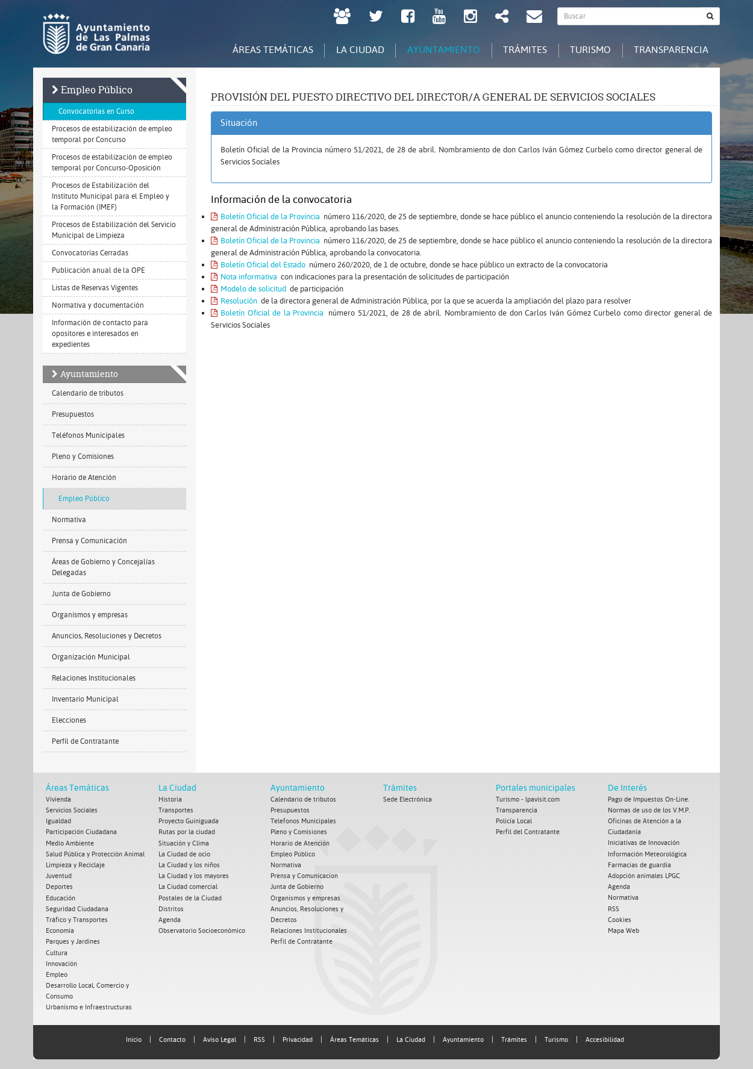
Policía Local (514, 821)
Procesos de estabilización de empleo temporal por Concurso (112, 134)
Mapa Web (623, 929)
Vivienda (58, 799)
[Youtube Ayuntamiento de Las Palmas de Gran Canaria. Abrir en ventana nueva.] (439, 18)
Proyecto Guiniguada (188, 821)
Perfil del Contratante (528, 832)
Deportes (59, 886)
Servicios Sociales (72, 810)
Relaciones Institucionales (94, 678)
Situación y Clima (183, 843)
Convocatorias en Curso (96, 111)
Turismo (556, 1037)
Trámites (400, 788)
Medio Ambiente (70, 843)
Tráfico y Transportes (77, 919)
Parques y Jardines (73, 940)
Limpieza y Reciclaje (75, 864)
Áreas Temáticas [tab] (263, 49)
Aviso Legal (219, 1037)
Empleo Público (97, 89)
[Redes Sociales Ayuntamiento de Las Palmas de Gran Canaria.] (501, 18)
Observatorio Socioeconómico (201, 929)
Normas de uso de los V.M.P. (649, 810)
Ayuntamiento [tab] (437, 49)
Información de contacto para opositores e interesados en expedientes (100, 334)
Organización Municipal (91, 657)
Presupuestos (73, 414)
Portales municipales (535, 788)
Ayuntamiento (89, 373)
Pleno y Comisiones (83, 456)
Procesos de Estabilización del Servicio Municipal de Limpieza (114, 230)
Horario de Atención (84, 477)
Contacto (172, 1037)
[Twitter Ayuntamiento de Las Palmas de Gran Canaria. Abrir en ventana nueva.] (376, 18)
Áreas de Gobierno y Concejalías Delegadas (103, 567)
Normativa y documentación (98, 305)
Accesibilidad (605, 1037)
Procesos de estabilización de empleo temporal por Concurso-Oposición (112, 162)
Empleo (56, 973)
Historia (170, 799)
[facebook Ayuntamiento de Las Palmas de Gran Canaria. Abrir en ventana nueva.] (407, 18)
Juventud (59, 875)
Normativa (69, 520)
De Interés (627, 788)
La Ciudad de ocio (184, 854)
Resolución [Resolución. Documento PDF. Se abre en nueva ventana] (234, 300)
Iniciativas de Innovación (644, 843)
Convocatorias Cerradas (90, 253)
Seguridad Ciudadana (77, 908)
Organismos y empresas (90, 615)
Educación (60, 897)
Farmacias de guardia (639, 864)
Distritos (171, 908)
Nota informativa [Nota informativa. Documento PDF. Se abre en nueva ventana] (244, 276)
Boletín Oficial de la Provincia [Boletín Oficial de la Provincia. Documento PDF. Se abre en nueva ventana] (265, 216)
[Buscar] (710, 16)
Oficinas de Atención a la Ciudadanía (644, 826)
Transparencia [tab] (670, 49)
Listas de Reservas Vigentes (95, 288)
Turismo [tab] (587, 49)
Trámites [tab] (521, 49)
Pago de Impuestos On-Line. (648, 799)
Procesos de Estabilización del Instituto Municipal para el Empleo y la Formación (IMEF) (110, 196)
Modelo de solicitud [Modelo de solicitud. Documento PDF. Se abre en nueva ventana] (248, 288)
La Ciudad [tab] (352, 49)
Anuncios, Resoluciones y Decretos (106, 636)
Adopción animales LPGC (644, 875)
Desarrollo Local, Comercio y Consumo (87, 989)
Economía (60, 929)
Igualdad (58, 821)
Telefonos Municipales (303, 821)
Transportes (175, 810)
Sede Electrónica (407, 799)
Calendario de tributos (87, 393)
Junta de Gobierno (81, 594)
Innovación (61, 962)
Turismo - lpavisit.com (528, 799)
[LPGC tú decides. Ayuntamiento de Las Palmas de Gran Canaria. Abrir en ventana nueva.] (342, 18)
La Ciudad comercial (187, 886)
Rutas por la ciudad (186, 832)
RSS (613, 908)
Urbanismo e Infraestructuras (89, 1005)
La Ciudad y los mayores (193, 875)
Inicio (134, 1037)
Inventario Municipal (85, 699)
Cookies (619, 919)
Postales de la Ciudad (190, 897)
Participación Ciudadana (81, 832)
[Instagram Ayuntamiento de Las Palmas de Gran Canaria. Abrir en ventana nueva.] (470, 18)
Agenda (169, 919)
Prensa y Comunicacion (304, 875)
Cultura (56, 951)
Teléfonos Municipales (88, 435)
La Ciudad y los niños (189, 864)
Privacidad (298, 1037)
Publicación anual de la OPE (98, 270)
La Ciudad (177, 788)
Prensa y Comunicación (89, 541)
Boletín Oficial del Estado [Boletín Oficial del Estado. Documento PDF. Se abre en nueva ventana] (258, 264)
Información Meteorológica (647, 854)
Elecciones (69, 720)
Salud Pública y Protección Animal (95, 854)
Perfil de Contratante (85, 741)
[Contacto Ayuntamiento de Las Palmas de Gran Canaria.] (534, 18)
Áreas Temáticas (77, 788)
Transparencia (516, 810)
